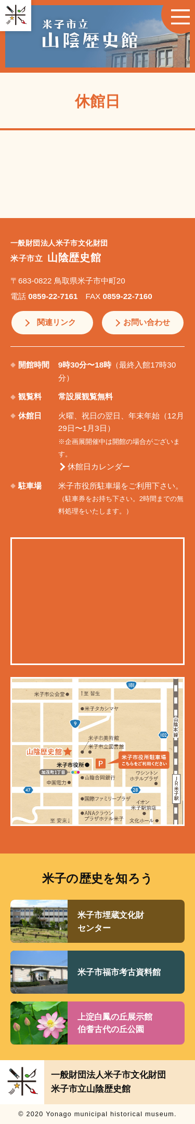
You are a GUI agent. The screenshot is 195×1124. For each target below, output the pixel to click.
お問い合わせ (146, 322)
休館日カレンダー (99, 466)
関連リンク (56, 322)
